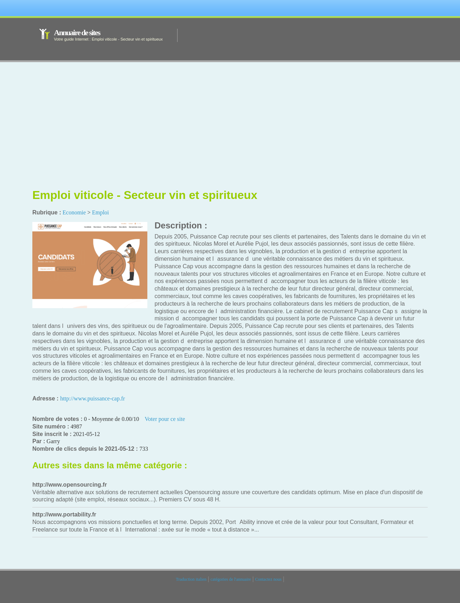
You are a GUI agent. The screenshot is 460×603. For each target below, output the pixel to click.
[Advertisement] (230, 131)
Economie (74, 212)
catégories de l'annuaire (231, 579)
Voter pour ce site (165, 419)
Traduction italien (191, 579)
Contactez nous (268, 579)
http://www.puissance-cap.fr (92, 398)
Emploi (100, 212)
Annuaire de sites (77, 32)
